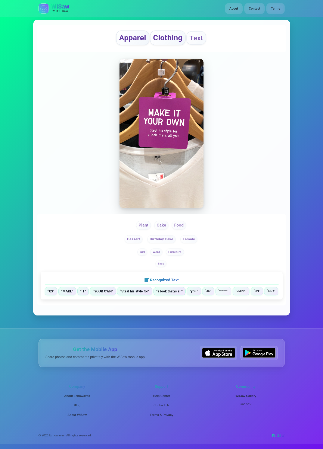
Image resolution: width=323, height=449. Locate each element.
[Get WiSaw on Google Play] (259, 353)
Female (189, 239)
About (233, 8)
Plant (144, 225)
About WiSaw (77, 415)
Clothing (168, 37)
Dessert (133, 239)
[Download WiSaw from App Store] (218, 353)
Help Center (161, 396)
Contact (254, 8)
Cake (161, 225)
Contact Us (161, 405)
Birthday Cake (161, 239)
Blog (77, 405)
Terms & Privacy (161, 415)
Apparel (132, 37)
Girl (142, 252)
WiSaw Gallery (245, 396)
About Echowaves (77, 396)
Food (179, 225)
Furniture (174, 252)
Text (196, 38)
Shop (161, 263)
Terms (275, 8)
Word (156, 252)
